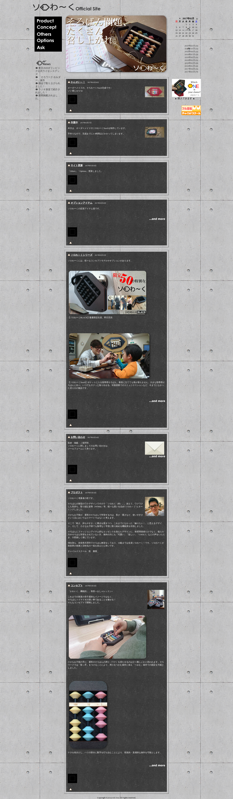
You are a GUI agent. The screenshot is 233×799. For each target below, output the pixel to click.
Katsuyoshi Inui (112, 797)
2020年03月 (190, 46)
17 (193, 30)
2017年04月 (190, 69)
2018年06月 (190, 57)
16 (190, 30)
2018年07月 (190, 54)
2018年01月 (190, 66)
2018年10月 (190, 48)
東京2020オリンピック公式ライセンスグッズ (47, 71)
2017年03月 (190, 72)
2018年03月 (190, 60)
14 (183, 30)
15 (186, 30)
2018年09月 (190, 51)
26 (176, 36)
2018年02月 (190, 63)
